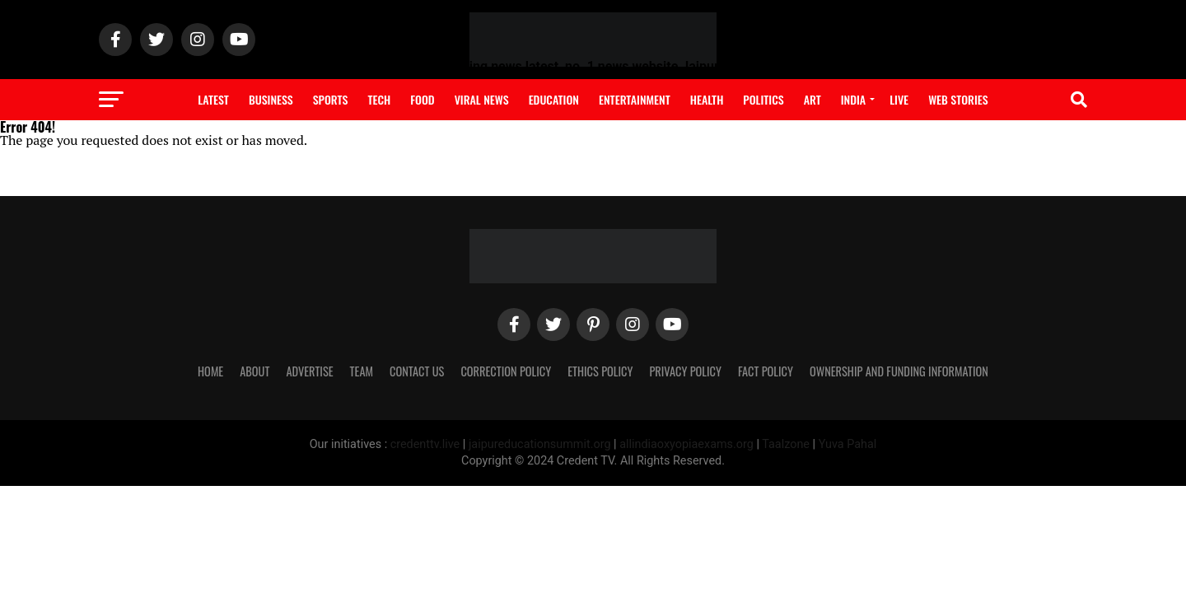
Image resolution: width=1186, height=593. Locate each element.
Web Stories (958, 99)
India (853, 99)
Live (899, 99)
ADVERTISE (309, 371)
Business (271, 99)
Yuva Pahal (848, 444)
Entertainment (634, 99)
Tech (378, 99)
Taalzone (786, 444)
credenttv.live (426, 444)
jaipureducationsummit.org (541, 444)
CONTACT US (417, 371)
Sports (330, 99)
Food (422, 99)
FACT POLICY (765, 371)
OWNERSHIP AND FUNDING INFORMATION (899, 371)
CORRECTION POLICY (505, 371)
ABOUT (254, 371)
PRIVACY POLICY (685, 371)
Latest (213, 99)
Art (812, 99)
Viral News (482, 99)
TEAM (361, 371)
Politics (763, 99)
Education (554, 99)
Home (210, 371)
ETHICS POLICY (600, 371)
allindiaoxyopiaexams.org (687, 444)
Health (707, 99)
